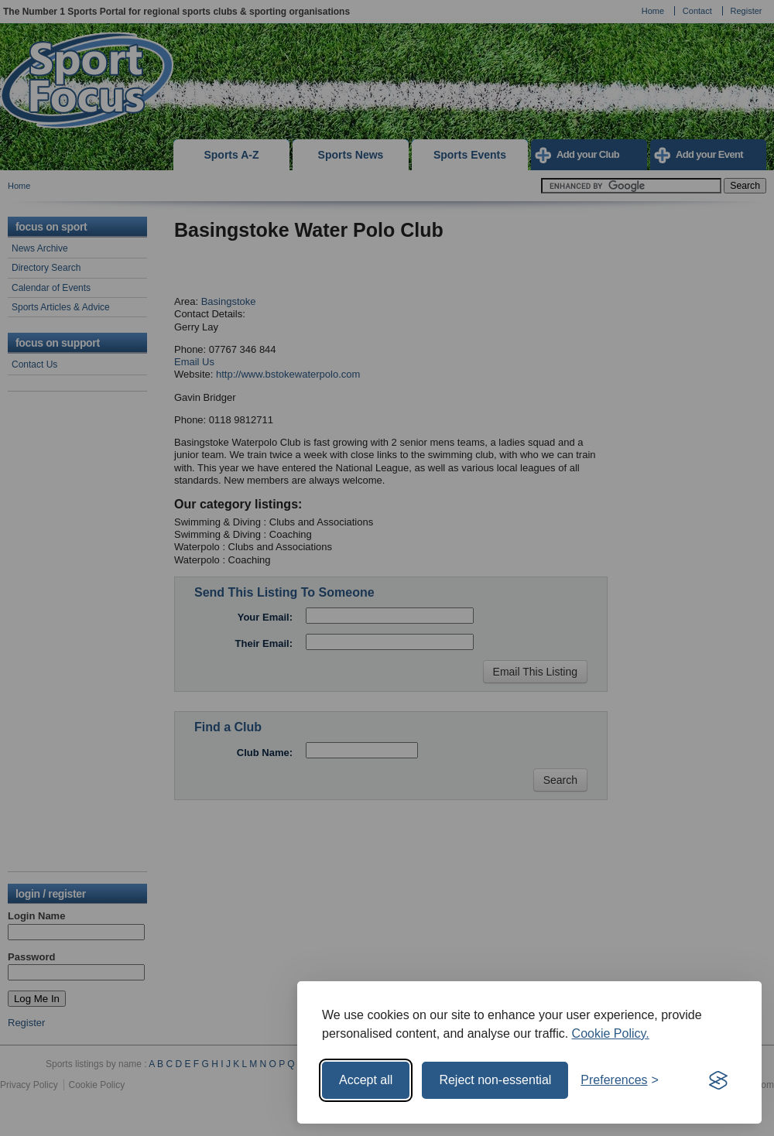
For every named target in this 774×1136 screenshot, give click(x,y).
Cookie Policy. (610, 1033)
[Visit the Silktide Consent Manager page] (718, 1080)
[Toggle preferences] (619, 1080)
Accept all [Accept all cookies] (365, 1079)
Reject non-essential (495, 1079)
